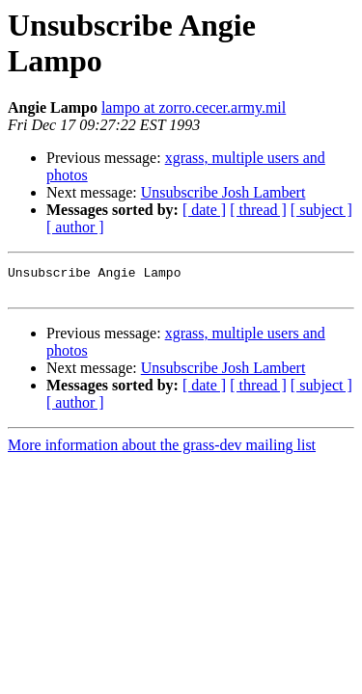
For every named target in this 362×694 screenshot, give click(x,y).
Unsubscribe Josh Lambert (223, 192)
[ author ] (75, 227)
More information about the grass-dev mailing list (162, 450)
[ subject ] (321, 209)
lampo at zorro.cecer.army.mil (193, 107)
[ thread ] (258, 209)
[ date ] (204, 209)
